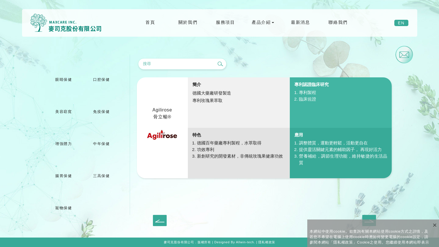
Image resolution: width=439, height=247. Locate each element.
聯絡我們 (337, 22)
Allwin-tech (245, 242)
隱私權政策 (266, 242)
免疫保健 (101, 111)
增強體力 (63, 144)
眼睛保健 (63, 79)
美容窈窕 (63, 111)
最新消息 (300, 22)
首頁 (150, 22)
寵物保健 (63, 208)
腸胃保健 (63, 176)
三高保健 (101, 176)
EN (401, 23)
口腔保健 (101, 79)
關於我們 (187, 22)
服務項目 (225, 22)
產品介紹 (261, 22)
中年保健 (101, 144)
